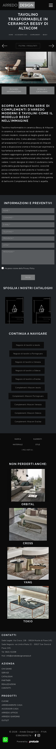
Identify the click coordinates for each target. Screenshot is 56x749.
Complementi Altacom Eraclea (28, 421)
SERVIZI (5, 672)
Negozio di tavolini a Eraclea (28, 379)
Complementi (35, 35)
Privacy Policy (29, 268)
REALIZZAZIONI (9, 684)
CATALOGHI (7, 676)
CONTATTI (6, 688)
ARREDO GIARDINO (11, 716)
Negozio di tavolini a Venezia (28, 362)
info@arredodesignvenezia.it (18, 656)
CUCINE (5, 701)
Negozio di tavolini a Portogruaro (28, 353)
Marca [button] (18, 439)
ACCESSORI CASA (10, 709)
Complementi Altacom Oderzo (28, 413)
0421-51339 (10, 652)
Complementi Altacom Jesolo (28, 387)
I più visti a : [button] (28, 450)
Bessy (45, 35)
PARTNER (6, 680)
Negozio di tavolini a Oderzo (28, 370)
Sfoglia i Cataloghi (42, 90)
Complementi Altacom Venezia (28, 404)
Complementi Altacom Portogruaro (28, 396)
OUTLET (5, 720)
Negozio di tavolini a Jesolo (28, 345)
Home (11, 35)
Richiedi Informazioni (14, 90)
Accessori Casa (21, 35)
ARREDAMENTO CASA (12, 705)
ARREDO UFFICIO (10, 712)
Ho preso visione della (20, 268)
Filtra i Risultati (28, 46)
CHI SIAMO (7, 669)
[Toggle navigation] (50, 5)
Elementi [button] (37, 439)
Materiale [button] (18, 445)
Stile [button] (37, 445)
